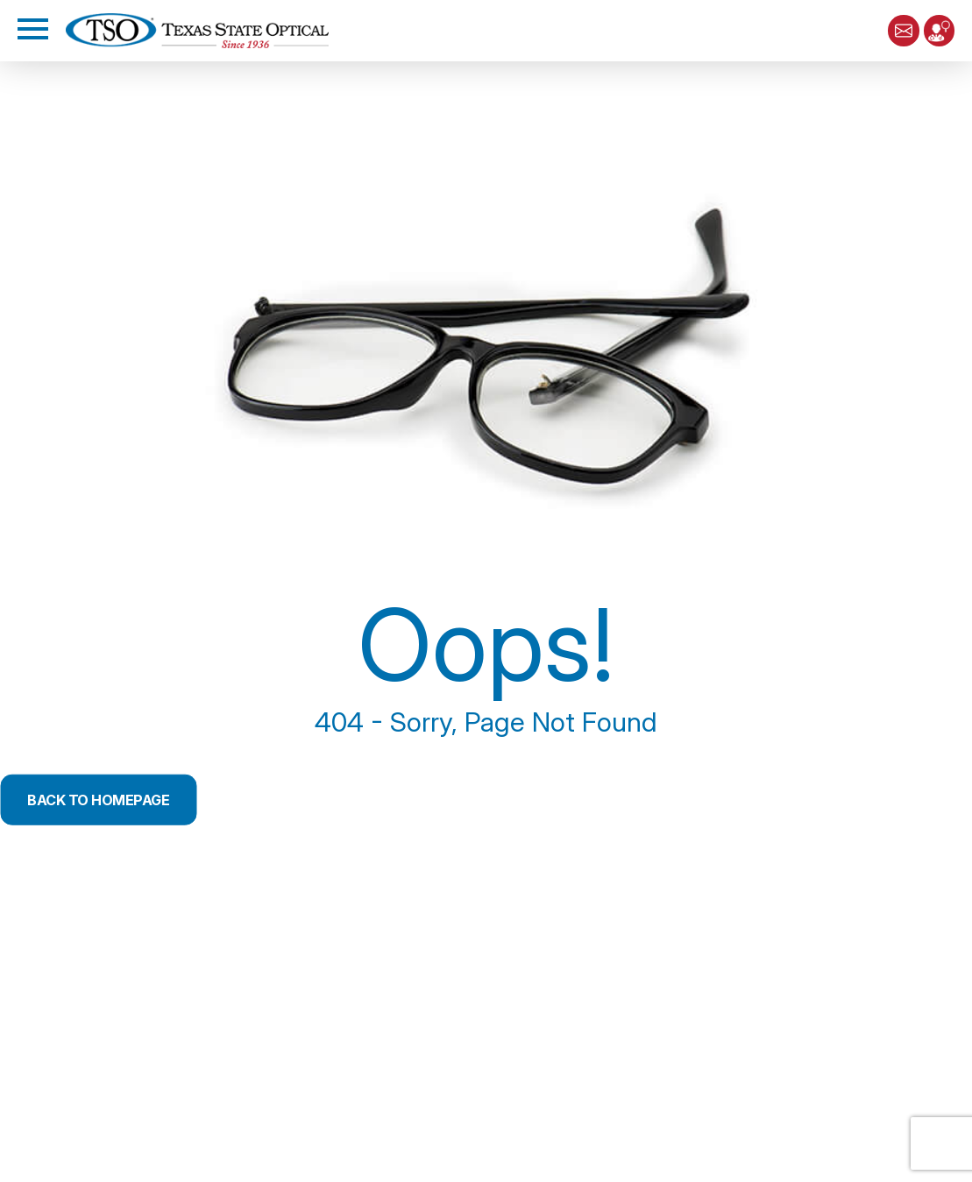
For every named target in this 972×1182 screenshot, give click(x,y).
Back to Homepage (114, 799)
